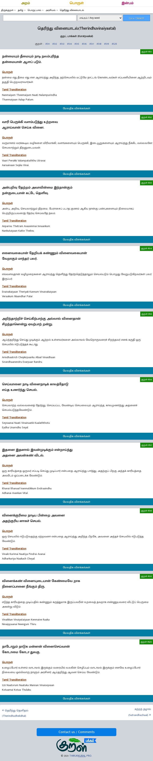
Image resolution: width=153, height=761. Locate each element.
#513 (62, 43)
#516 (84, 43)
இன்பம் (127, 3)
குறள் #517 (146, 445)
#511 (47, 43)
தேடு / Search (136, 18)
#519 (106, 43)
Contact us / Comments (77, 732)
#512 (54, 43)
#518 (99, 43)
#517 (91, 43)
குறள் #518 (146, 511)
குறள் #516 (146, 379)
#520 (114, 43)
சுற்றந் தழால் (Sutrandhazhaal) (139, 712)
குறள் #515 (146, 314)
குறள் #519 (146, 576)
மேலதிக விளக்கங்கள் (76, 108)
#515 (77, 43)
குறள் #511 (146, 52)
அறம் (25, 3)
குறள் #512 (146, 117)
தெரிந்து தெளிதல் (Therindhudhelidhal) (15, 713)
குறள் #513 (146, 183)
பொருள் (77, 3)
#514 (69, 43)
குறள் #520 (146, 642)
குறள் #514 (146, 248)
